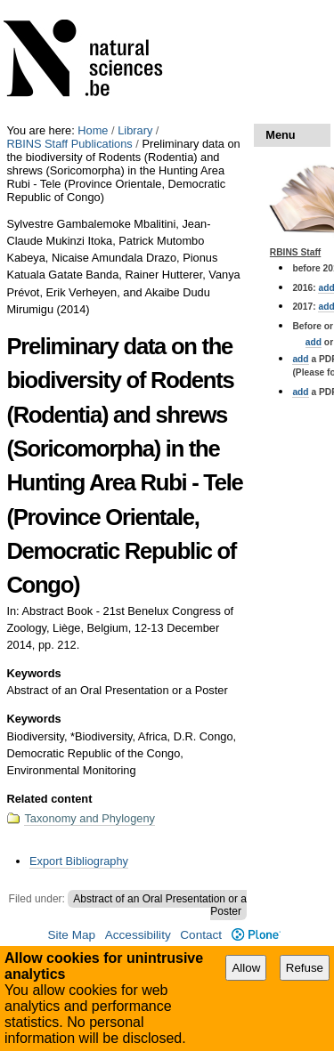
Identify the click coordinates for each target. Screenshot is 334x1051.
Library (135, 130)
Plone (256, 935)
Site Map (71, 935)
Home (92, 130)
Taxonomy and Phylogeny (89, 818)
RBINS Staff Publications (69, 143)
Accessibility (138, 935)
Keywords (33, 673)
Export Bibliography (78, 861)
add (313, 342)
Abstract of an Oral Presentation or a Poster (160, 905)
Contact (201, 935)
